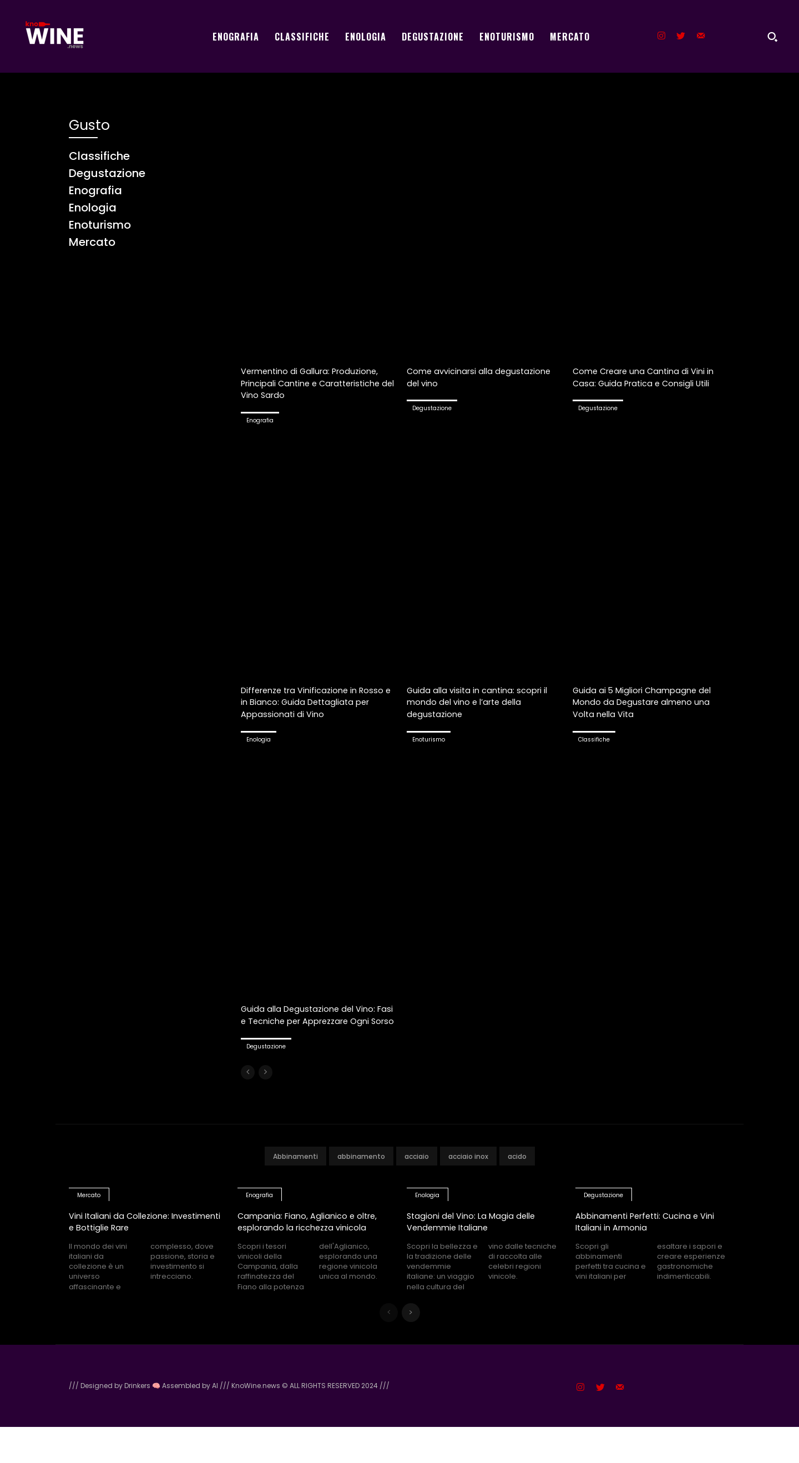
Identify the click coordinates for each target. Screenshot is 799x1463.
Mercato (88, 1219)
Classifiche (594, 739)
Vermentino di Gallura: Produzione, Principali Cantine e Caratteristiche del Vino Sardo (318, 382)
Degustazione (432, 408)
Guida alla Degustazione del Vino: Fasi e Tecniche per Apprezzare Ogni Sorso (310, 1032)
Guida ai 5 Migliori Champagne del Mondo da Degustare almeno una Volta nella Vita (649, 701)
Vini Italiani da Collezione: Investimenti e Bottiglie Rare (137, 1245)
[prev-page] (248, 1096)
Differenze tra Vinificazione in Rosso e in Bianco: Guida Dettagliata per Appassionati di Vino (318, 708)
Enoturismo (428, 739)
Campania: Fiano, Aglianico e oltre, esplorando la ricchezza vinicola (310, 1251)
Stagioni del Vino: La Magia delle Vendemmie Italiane (472, 1245)
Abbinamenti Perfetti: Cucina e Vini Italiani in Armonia (650, 1245)
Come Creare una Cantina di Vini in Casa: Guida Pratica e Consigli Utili (644, 382)
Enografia (260, 420)
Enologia (258, 751)
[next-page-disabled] (265, 1096)
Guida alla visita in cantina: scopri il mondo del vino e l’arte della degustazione (484, 701)
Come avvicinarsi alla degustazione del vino (461, 377)
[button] (772, 36)
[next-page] (411, 1348)
